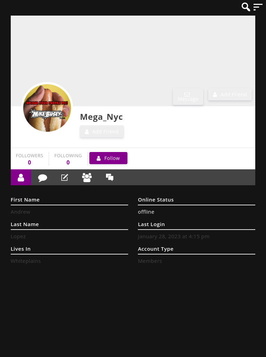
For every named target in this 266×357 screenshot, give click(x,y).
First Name (25, 199)
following (68, 159)
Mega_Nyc (101, 116)
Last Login (151, 224)
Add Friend (234, 94)
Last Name (25, 224)
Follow (112, 158)
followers (29, 159)
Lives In (21, 248)
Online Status (156, 199)
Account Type (156, 248)
